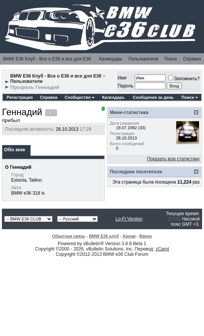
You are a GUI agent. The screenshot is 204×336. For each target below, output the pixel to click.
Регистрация (19, 97)
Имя (122, 78)
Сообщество (79, 97)
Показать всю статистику (173, 159)
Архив (129, 236)
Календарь (111, 59)
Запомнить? (184, 78)
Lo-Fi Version (128, 219)
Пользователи (143, 59)
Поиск (170, 59)
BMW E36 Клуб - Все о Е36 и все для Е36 (47, 59)
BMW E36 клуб (104, 236)
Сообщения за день (153, 97)
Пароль (126, 86)
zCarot (162, 249)
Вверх (145, 236)
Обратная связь (68, 236)
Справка (192, 59)
